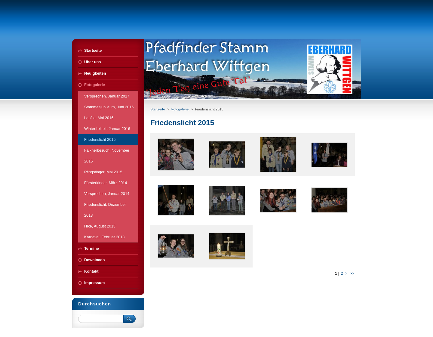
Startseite (157, 109)
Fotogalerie (180, 109)
